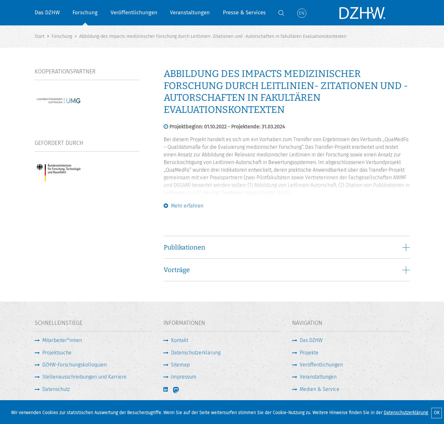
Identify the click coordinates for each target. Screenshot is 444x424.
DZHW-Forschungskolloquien (74, 365)
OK (437, 412)
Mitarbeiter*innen (62, 340)
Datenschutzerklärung (406, 412)
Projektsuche (57, 353)
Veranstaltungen (190, 12)
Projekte (309, 353)
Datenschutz (56, 389)
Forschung (85, 12)
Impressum (183, 377)
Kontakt (179, 340)
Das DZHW (47, 12)
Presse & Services (244, 12)
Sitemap (180, 365)
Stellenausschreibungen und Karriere (84, 377)
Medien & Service (319, 389)
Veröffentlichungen (134, 12)
